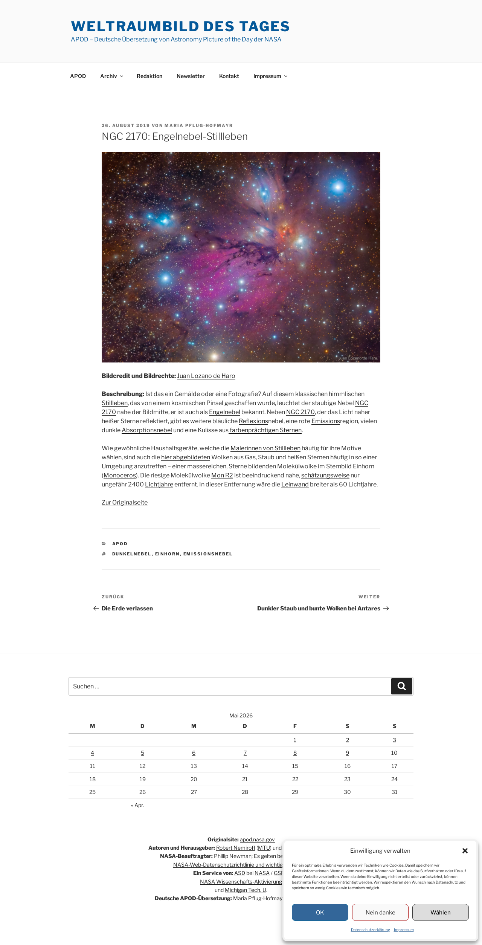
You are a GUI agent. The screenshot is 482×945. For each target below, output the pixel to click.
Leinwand (295, 484)
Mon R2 (222, 475)
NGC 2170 (300, 412)
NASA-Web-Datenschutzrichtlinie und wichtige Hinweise (241, 864)
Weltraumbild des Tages (181, 26)
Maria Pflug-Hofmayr (199, 125)
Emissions (325, 421)
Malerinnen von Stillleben (265, 448)
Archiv (112, 76)
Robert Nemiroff (235, 847)
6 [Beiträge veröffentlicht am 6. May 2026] (193, 752)
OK (320, 912)
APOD (78, 76)
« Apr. (137, 805)
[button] (465, 851)
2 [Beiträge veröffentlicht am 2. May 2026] (347, 740)
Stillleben (115, 403)
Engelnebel (224, 412)
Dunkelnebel (132, 554)
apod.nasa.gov (257, 839)
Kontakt (229, 76)
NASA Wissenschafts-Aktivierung (241, 881)
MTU (264, 847)
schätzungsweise (325, 475)
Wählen (440, 912)
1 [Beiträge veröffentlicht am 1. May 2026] (295, 740)
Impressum (404, 929)
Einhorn (167, 554)
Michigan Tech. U (245, 890)
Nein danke (380, 912)
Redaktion (149, 76)
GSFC (281, 873)
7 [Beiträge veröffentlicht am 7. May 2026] (245, 752)
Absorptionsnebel (147, 430)
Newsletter (191, 76)
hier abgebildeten (185, 457)
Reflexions (253, 421)
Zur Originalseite (125, 502)
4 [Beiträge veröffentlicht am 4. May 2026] (92, 752)
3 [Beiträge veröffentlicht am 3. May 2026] (394, 740)
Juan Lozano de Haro (206, 375)
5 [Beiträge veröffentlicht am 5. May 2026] (142, 752)
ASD (239, 873)
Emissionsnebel (208, 554)
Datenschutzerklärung (370, 929)
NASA (262, 873)
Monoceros (120, 475)
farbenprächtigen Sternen (265, 430)
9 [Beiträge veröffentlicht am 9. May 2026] (347, 752)
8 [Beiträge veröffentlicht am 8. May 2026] (295, 752)
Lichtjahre (159, 484)
